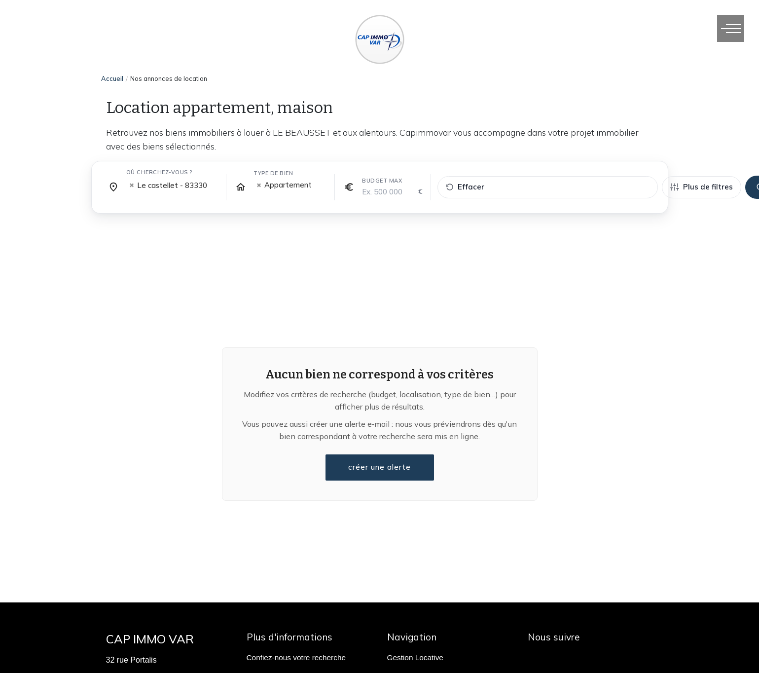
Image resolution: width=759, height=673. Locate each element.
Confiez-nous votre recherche (296, 657)
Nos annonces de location (168, 78)
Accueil (112, 78)
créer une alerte (380, 467)
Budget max (382, 180)
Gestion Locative (415, 657)
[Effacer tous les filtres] (547, 187)
